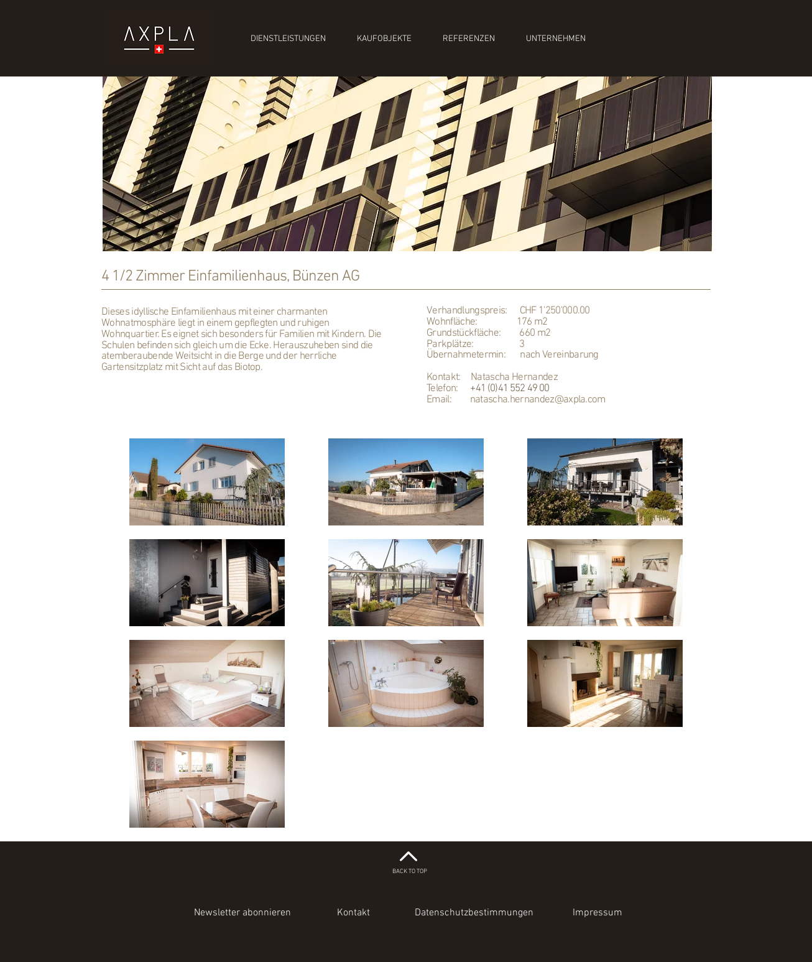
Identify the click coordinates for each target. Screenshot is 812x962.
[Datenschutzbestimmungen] (474, 912)
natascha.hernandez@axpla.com (538, 400)
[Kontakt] (353, 912)
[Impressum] (597, 912)
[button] (242, 912)
